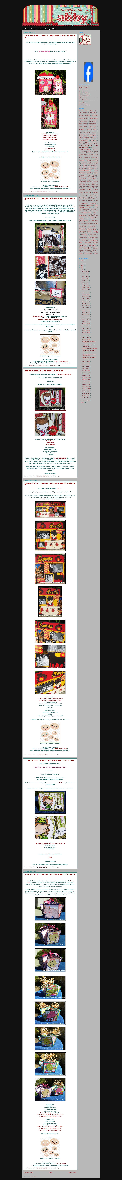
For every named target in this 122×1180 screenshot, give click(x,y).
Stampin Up (86, 236)
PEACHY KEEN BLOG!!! (61, 361)
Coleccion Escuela (83, 134)
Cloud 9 (94, 132)
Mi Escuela (95, 192)
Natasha (80, 210)
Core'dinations (86, 137)
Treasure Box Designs (46, 1113)
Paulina (86, 217)
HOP (89, 166)
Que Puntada (89, 223)
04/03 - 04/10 (86, 370)
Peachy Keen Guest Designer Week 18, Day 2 (88, 351)
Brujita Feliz (89, 129)
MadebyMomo (83, 181)
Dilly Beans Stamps (83, 89)
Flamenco (43, 498)
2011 (82, 269)
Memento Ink (88, 190)
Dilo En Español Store (37, 29)
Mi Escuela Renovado (85, 194)
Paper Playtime (93, 214)
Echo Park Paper (85, 149)
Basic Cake (87, 115)
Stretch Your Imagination (93, 237)
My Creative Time (83, 97)
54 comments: (52, 867)
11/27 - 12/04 (85, 278)
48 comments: (53, 365)
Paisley (80, 214)
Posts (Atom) (34, 1176)
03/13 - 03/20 (86, 377)
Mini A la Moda (93, 198)
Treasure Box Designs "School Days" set (50, 319)
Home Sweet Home (82, 166)
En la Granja (95, 151)
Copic (80, 137)
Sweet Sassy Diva (88, 242)
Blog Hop (94, 128)
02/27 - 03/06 (86, 382)
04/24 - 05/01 (86, 364)
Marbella (94, 183)
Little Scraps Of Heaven (84, 95)
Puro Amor (83, 223)
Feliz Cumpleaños (90, 152)
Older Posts (72, 1173)
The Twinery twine (50, 148)
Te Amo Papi (91, 244)
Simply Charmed (93, 234)
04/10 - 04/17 (86, 368)
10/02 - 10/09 (86, 294)
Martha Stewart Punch (92, 186)
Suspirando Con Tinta (83, 240)
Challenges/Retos (50, 29)
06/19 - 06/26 (86, 326)
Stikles (92, 236)
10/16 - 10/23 (85, 289)
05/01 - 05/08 (86, 361)
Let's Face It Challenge (44, 51)
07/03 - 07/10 (86, 321)
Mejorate (82, 190)
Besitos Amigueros (83, 118)
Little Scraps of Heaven (91, 176)
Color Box (81, 135)
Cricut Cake (93, 140)
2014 (82, 263)
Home (26, 29)
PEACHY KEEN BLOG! (61, 187)
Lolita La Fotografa (82, 178)
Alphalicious (89, 113)
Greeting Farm (90, 162)
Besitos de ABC (93, 120)
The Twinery (92, 245)
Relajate (94, 228)
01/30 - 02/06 (86, 391)
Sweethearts (95, 242)
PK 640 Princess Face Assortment (50, 134)
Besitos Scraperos (83, 126)
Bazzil (83, 117)
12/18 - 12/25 (85, 271)
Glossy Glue (83, 162)
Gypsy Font (83, 163)
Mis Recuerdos (93, 203)
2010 (82, 402)
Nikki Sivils (86, 210)
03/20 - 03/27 (86, 375)
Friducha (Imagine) (85, 159)
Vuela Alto (94, 250)
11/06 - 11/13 (85, 283)
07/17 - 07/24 (86, 317)
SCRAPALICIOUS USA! (64, 374)
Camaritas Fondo (82, 131)
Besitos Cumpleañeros (85, 120)
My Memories (86, 209)
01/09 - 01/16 (85, 397)
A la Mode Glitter (89, 110)
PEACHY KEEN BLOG (60, 749)
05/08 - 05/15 (86, 339)
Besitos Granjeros (83, 124)
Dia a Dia (81, 143)
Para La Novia (91, 215)
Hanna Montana (89, 163)
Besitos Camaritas (94, 118)
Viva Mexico (87, 250)
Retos (85, 229)
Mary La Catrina (92, 187)
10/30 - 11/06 (85, 285)
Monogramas (81, 205)
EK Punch (95, 149)
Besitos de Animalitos (83, 121)
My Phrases (93, 209)
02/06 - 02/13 (86, 388)
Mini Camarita (82, 200)
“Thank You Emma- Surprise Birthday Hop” (50, 760)
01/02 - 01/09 (86, 400)
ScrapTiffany (91, 232)
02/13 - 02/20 (86, 386)
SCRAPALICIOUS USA (60, 458)
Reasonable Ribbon (83, 226)
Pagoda (95, 212)
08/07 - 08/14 (86, 310)
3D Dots (81, 110)
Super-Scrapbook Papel (88, 239)
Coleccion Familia (92, 134)
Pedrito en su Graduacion (91, 218)
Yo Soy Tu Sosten (88, 253)
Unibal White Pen (87, 248)
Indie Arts (84, 168)
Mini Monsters (88, 201)
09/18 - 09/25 (86, 298)
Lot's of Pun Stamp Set (92, 178)
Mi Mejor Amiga (94, 194)
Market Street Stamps (84, 184)
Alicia (84, 113)
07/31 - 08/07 (86, 312)
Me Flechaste (82, 189)
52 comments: (52, 754)
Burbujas (94, 129)
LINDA (50, 857)
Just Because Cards (88, 172)
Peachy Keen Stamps (84, 99)
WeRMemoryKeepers (83, 251)
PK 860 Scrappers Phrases (50, 135)
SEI (97, 232)
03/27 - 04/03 (86, 373)
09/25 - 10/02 (86, 296)
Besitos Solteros (92, 126)
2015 (82, 260)
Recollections (82, 228)
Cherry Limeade (86, 132)
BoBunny (81, 129)
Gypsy (96, 162)
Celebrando (89, 131)
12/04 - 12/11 (85, 276)
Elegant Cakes (88, 151)
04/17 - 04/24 (86, 366)
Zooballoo (96, 253)
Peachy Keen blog (60, 1163)
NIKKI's (61, 782)
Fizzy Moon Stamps (89, 155)
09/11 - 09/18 (85, 301)
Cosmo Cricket (82, 138)
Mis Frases (95, 201)
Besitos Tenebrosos (83, 128)
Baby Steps (81, 115)
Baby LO (94, 113)
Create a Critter (83, 140)
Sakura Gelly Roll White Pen (50, 139)
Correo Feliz (94, 137)
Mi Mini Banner (84, 195)
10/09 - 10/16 (85, 292)
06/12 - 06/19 (86, 328)
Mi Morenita (92, 195)
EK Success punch (38, 316)
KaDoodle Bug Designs (50, 150)
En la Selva (83, 152)
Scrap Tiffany (82, 103)
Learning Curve (83, 175)
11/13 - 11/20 (85, 280)
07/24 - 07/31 (86, 314)
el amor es (83, 151)
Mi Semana (91, 197)
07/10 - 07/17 (86, 319)
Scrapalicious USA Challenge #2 (44, 371)
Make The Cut (90, 181)
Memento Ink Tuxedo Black (50, 137)
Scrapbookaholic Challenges (85, 231)
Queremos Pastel (91, 225)
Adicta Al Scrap (92, 112)
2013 (82, 265)
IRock (95, 168)
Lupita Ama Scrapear (83, 180)
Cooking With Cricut (84, 87)
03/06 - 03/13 (86, 379)
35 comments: (51, 191)
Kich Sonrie (89, 173)
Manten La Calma (86, 183)
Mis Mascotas (84, 203)
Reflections (89, 228)
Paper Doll (86, 214)
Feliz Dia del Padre (90, 154)
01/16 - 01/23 (85, 395)
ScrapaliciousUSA (91, 229)
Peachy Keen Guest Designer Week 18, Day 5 (88, 342)
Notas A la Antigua (94, 210)
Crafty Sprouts (91, 138)
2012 (82, 267)
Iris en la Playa (90, 168)
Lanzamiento (95, 173)
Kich (74, 206)
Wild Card (91, 251)
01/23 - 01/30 (86, 393)
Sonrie (80, 236)
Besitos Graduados (92, 123)
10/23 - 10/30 (86, 287)
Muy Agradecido (89, 205)
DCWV (87, 142)
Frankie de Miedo (87, 157)
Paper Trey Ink (82, 215)
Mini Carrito (90, 200)
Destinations (94, 142)
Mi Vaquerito (86, 198)
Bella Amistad (93, 117)
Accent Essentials (83, 112)
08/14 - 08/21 (85, 307)
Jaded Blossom (82, 91)
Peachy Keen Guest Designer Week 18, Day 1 (88, 358)
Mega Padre (95, 189)
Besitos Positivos (92, 124)
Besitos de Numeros (92, 121)
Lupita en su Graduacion (93, 180)
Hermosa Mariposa (92, 165)
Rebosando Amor (93, 226)
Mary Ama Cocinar (84, 187)
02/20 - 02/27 (86, 384)
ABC (95, 110)
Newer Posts (28, 1173)
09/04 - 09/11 (86, 303)
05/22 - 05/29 (86, 335)
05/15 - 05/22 (86, 337)
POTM (87, 222)
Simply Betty (84, 234)
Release (80, 229)
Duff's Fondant (95, 147)
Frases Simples (95, 157)
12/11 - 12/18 (85, 274)
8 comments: (53, 476)
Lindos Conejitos (91, 175)
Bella (87, 117)
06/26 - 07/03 (86, 323)
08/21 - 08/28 (86, 305)
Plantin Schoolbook (83, 220)
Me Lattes (89, 189)
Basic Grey (95, 115)
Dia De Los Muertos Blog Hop (91, 143)
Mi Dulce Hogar (87, 192)
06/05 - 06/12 (86, 330)
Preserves (91, 222)
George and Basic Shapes (92, 160)
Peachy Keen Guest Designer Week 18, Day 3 (88, 345)
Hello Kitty (85, 165)
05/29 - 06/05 (86, 332)
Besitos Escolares (83, 123)
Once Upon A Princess (86, 212)
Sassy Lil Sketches (83, 101)
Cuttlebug (81, 142)
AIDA (80, 113)
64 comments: (52, 1168)
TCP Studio (83, 244)
